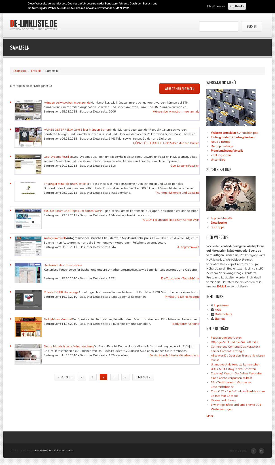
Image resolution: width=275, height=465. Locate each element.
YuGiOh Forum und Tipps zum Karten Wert (72, 210)
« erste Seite (65, 377)
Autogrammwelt (55, 238)
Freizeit (36, 70)
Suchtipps (217, 227)
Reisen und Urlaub (223, 400)
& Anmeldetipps (234, 132)
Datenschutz (223, 314)
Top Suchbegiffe (221, 218)
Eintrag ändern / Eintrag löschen (232, 137)
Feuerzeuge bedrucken (226, 337)
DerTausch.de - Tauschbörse (63, 265)
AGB (218, 309)
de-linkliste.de (33, 23)
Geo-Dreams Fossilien (58, 156)
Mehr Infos (122, 7)
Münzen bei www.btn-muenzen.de (67, 102)
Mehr (209, 416)
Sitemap (220, 318)
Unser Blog (218, 159)
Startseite (20, 70)
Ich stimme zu (216, 6)
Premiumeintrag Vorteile (227, 150)
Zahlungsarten (221, 155)
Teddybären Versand (58, 319)
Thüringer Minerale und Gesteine (66, 183)
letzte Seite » (143, 377)
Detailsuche (219, 222)
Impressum (221, 305)
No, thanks (237, 5)
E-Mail (221, 286)
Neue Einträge (220, 141)
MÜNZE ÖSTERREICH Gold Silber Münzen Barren (77, 129)
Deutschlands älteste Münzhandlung (69, 346)
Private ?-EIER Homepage (61, 292)
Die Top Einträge (222, 146)
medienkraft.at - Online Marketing (54, 450)
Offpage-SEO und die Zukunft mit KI (235, 342)
